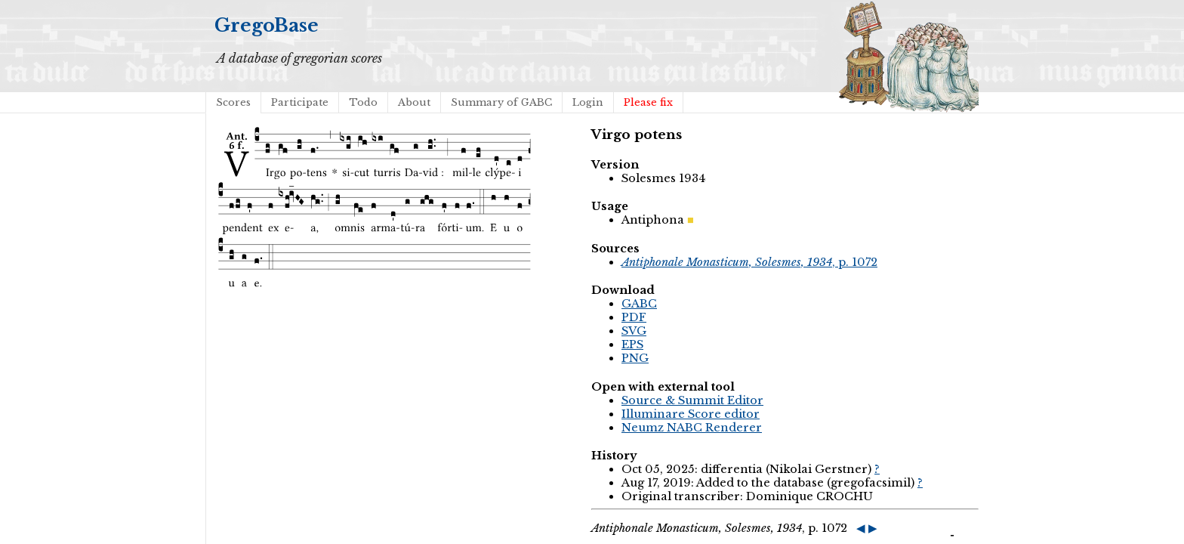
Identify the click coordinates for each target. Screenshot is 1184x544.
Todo (363, 102)
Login (587, 102)
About (414, 102)
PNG (635, 358)
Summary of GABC (501, 102)
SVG (633, 331)
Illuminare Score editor (690, 414)
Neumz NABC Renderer (691, 427)
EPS (632, 344)
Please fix (648, 102)
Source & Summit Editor (692, 400)
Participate (299, 102)
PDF (633, 317)
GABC (639, 304)
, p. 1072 (749, 262)
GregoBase (266, 25)
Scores (233, 102)
